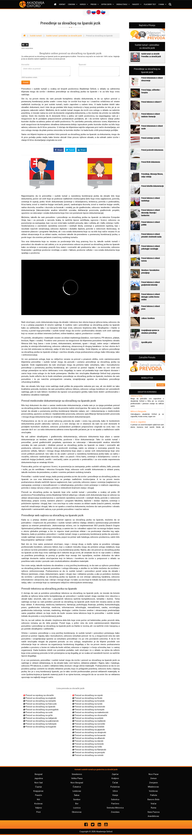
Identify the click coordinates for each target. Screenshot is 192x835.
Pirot (38, 812)
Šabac (77, 795)
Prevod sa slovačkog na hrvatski (90, 700)
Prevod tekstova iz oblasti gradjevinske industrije (150, 283)
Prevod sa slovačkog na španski (40, 706)
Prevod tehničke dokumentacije (152, 186)
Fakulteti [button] (136, 4)
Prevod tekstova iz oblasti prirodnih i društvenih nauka (151, 235)
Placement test (150, 4)
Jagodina (38, 778)
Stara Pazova (153, 812)
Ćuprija (38, 786)
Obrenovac (77, 812)
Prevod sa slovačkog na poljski (89, 718)
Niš (38, 799)
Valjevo (38, 807)
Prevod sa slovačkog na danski (89, 741)
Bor (76, 803)
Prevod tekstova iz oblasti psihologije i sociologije (150, 247)
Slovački (25, 64)
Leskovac (77, 791)
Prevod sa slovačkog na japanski (90, 729)
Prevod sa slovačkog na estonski (90, 706)
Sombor (76, 799)
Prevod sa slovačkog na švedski (89, 726)
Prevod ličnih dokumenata (150, 162)
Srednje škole (122, 4)
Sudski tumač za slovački (150, 53)
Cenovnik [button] (72, 4)
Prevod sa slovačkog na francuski (41, 703)
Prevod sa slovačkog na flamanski (90, 749)
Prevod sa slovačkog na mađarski (90, 720)
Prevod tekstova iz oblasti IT (151, 102)
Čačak (115, 782)
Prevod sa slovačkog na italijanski (41, 718)
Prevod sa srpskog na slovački (40, 695)
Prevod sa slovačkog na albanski (90, 738)
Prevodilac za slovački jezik (151, 56)
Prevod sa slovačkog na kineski (89, 743)
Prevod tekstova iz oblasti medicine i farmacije (150, 115)
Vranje (115, 795)
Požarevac (115, 786)
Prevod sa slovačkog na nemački (41, 700)
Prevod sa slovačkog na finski (88, 698)
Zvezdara (115, 812)
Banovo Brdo (153, 799)
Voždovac (153, 791)
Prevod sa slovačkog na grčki (39, 715)
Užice (115, 791)
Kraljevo (115, 778)
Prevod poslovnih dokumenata (152, 150)
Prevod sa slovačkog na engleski (41, 698)
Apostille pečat (146, 342)
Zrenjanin (153, 782)
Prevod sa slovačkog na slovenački (91, 715)
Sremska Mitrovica (115, 807)
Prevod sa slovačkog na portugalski (42, 709)
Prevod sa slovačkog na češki (88, 746)
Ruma (153, 807)
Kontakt (62, 4)
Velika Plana (76, 778)
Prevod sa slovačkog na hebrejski (41, 723)
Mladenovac (153, 786)
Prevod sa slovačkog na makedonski (91, 712)
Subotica (115, 799)
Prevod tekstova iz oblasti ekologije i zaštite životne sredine (150, 297)
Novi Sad (38, 782)
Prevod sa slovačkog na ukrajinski (90, 732)
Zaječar (115, 774)
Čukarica (77, 786)
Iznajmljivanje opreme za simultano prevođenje (150, 331)
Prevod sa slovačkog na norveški (90, 723)
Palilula (153, 795)
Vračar (153, 803)
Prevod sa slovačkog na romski (89, 755)
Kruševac (38, 803)
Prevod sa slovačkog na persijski (90, 752)
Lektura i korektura (148, 318)
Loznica (76, 807)
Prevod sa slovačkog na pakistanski (42, 720)
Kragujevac (38, 791)
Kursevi (84, 4)
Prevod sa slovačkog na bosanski (90, 735)
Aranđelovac (153, 816)
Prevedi (25, 82)
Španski (82, 64)
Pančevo (115, 803)
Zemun (153, 778)
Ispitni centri (107, 4)
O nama (162, 4)
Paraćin (38, 795)
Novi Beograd (77, 782)
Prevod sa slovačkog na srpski (89, 695)
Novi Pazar (154, 774)
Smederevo (77, 774)
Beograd (38, 774)
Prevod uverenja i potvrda (150, 138)
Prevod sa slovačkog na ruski (39, 712)
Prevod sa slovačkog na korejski (89, 709)
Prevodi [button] (95, 4)
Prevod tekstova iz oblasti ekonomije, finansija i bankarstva (150, 213)
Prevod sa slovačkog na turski (88, 703)
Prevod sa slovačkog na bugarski (41, 726)
